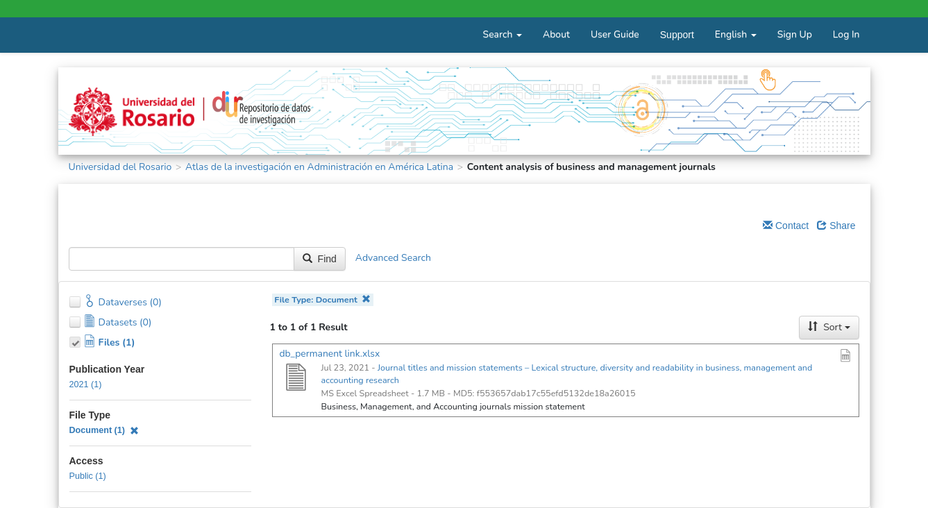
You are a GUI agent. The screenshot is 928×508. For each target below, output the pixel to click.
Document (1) (104, 430)
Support (677, 34)
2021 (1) (85, 384)
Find (320, 258)
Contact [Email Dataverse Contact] (786, 225)
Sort (829, 327)
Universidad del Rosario (120, 166)
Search (502, 34)
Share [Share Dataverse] (836, 225)
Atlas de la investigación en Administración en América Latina (319, 166)
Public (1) (87, 476)
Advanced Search (393, 257)
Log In (846, 34)
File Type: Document (322, 299)
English (736, 34)
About (556, 34)
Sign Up (794, 34)
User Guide (615, 34)
